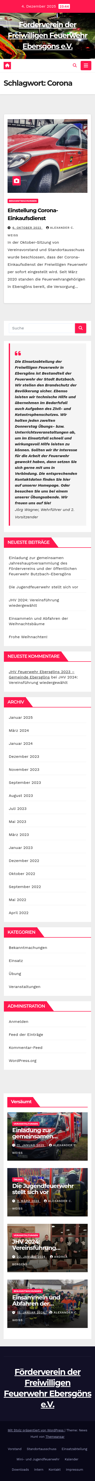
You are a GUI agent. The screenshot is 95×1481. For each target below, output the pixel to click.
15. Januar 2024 (31, 1312)
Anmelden (18, 1021)
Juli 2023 (18, 808)
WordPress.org (23, 1060)
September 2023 (25, 782)
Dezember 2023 (24, 756)
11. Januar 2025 (31, 1145)
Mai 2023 (17, 821)
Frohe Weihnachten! (28, 637)
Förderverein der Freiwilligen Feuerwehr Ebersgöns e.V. (47, 35)
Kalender (71, 1459)
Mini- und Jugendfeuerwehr (38, 1459)
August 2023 (21, 795)
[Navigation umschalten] (86, 65)
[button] (75, 65)
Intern (38, 1469)
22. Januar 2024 (32, 1256)
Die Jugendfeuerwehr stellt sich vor (43, 587)
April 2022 (18, 912)
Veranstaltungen (24, 986)
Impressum (74, 1469)
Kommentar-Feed (25, 1047)
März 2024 (19, 730)
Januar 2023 (21, 847)
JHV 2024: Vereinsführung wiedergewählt (34, 1247)
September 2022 (25, 886)
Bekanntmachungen (23, 200)
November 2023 (24, 769)
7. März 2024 (29, 1201)
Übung (15, 973)
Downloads (20, 1469)
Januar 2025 (21, 717)
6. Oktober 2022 (27, 227)
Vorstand (15, 1449)
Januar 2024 (21, 743)
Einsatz (16, 960)
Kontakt (55, 1469)
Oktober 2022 (22, 873)
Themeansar (55, 1437)
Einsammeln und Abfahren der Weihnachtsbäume (39, 1303)
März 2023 (19, 834)
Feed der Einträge (26, 1034)
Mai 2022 (17, 899)
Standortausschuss (42, 1449)
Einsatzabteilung (74, 1449)
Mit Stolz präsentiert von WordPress (36, 1430)
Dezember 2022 (24, 860)
